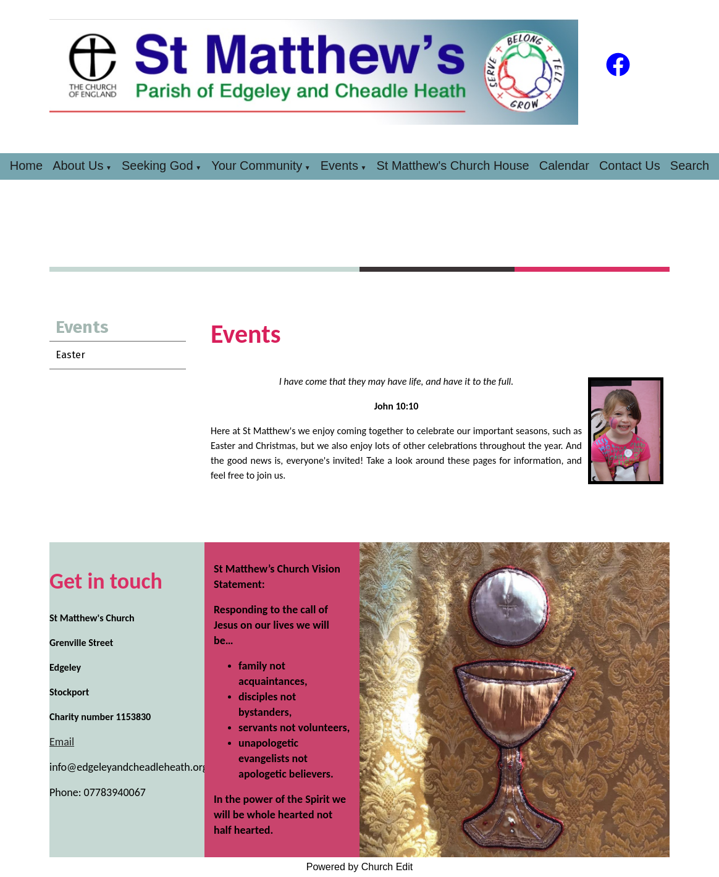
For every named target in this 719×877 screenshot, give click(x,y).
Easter (70, 355)
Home (26, 165)
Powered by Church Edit (359, 867)
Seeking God (157, 165)
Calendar (564, 165)
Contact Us (629, 165)
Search (689, 165)
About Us (78, 165)
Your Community (256, 165)
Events (339, 165)
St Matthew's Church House (452, 165)
